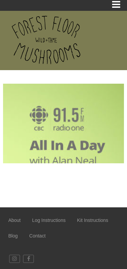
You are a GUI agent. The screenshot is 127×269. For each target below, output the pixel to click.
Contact (37, 236)
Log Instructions (49, 220)
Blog (13, 236)
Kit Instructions (92, 220)
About (14, 220)
